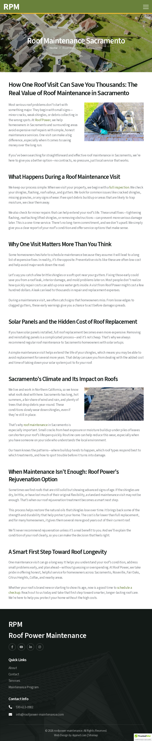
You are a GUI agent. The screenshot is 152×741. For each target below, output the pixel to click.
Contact (14, 674)
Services (14, 680)
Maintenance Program (24, 687)
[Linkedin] (12, 647)
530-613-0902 (24, 707)
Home (53, 48)
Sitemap (93, 735)
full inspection (119, 187)
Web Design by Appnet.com (70, 735)
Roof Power (42, 120)
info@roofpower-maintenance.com (40, 714)
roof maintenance (36, 425)
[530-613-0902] (12, 707)
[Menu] (145, 7)
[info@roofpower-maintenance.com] (12, 714)
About (13, 668)
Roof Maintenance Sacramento (82, 48)
